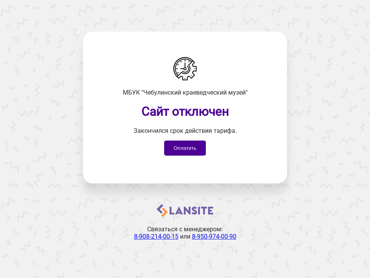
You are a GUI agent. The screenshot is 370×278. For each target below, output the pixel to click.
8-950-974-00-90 (214, 236)
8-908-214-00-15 (156, 236)
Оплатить (184, 148)
